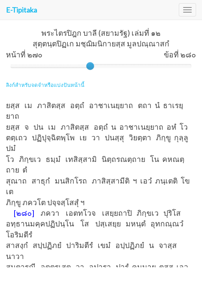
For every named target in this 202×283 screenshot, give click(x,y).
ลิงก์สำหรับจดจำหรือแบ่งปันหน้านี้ (45, 85)
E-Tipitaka (21, 10)
